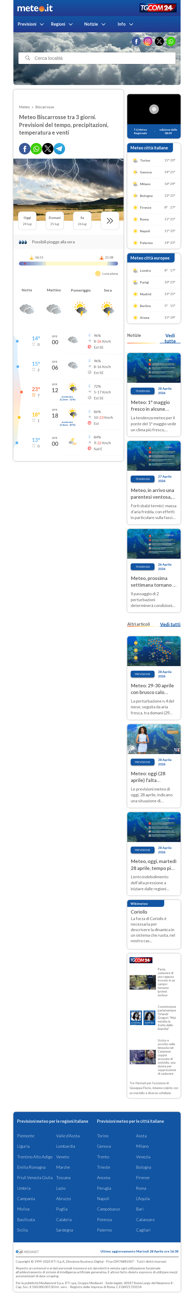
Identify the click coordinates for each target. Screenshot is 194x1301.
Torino (103, 1135)
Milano (142, 1146)
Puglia (61, 1208)
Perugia (104, 1188)
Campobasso (108, 1208)
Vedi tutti (170, 624)
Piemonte (25, 1135)
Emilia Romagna (31, 1167)
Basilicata (26, 1219)
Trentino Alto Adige (35, 1156)
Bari (140, 1208)
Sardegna (64, 1229)
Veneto (62, 1156)
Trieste (103, 1167)
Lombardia (65, 1146)
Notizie (91, 24)
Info (122, 24)
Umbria (23, 1188)
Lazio (61, 1188)
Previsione (142, 674)
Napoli (103, 1198)
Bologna (143, 1167)
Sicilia (22, 1229)
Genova (104, 1146)
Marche (63, 1167)
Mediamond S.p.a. (51, 1283)
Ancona (103, 1177)
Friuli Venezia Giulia (35, 1177)
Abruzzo (63, 1198)
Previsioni (27, 24)
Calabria (64, 1219)
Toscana (63, 1177)
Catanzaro (145, 1219)
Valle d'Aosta (68, 1135)
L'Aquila (143, 1198)
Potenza (104, 1219)
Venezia (143, 1156)
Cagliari (143, 1229)
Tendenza (143, 391)
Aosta (141, 1135)
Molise (23, 1208)
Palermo (104, 1229)
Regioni (58, 24)
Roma (141, 1188)
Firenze (143, 1177)
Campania (26, 1198)
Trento (103, 1156)
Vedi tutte (170, 338)
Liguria (23, 1146)
